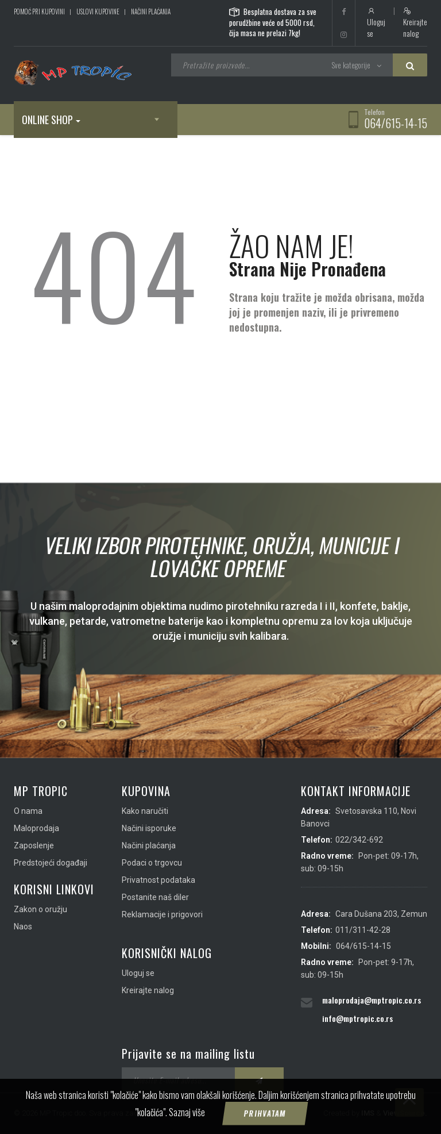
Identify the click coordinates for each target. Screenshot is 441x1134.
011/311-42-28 (362, 930)
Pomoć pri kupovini (39, 11)
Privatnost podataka (158, 880)
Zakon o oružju (40, 909)
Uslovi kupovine (97, 11)
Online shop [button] (51, 119)
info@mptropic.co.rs (357, 1018)
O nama (28, 811)
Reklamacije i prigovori (162, 914)
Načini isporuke (149, 828)
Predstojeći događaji (50, 862)
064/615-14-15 (395, 123)
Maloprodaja (36, 828)
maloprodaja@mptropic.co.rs (371, 1000)
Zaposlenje (34, 845)
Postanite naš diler (155, 897)
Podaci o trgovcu (152, 862)
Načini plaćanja (151, 11)
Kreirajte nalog (415, 23)
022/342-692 (359, 839)
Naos (23, 926)
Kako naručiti (145, 811)
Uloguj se (376, 23)
